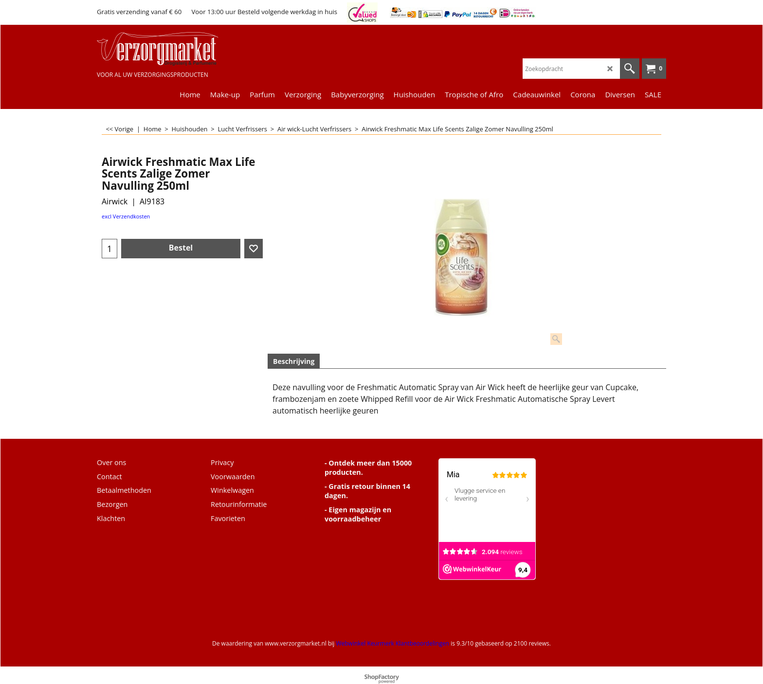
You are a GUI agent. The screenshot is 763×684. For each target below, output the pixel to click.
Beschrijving (293, 361)
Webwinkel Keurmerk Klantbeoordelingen (392, 643)
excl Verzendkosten (126, 216)
